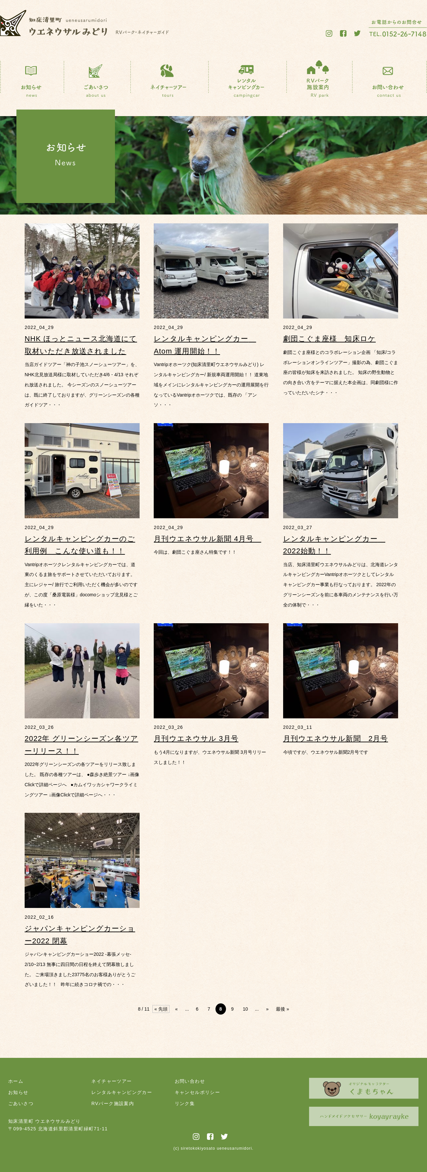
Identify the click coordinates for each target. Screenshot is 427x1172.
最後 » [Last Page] (282, 1009)
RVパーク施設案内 (112, 1103)
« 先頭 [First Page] (161, 1009)
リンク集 (185, 1103)
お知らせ (18, 1092)
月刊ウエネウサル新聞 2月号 (335, 738)
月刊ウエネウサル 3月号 (196, 738)
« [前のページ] (176, 1009)
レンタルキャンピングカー (121, 1092)
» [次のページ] (267, 1009)
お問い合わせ (190, 1081)
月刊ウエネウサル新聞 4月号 (207, 539)
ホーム (15, 1081)
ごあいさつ (21, 1103)
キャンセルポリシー (197, 1092)
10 (245, 1009)
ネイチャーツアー (111, 1081)
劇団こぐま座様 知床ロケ (329, 339)
